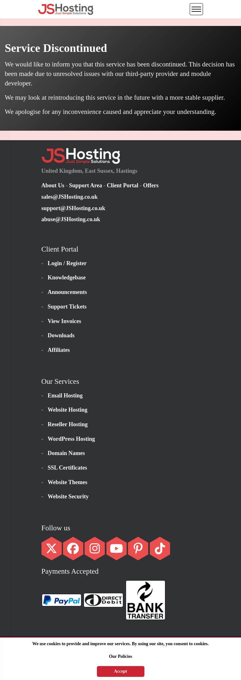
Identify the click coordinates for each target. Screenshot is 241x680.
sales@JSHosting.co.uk (69, 197)
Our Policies (120, 656)
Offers (151, 185)
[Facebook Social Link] (73, 551)
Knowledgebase (67, 277)
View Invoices (64, 321)
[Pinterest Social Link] (138, 551)
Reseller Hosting (68, 424)
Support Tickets (67, 306)
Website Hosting (68, 410)
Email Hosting (65, 395)
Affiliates (59, 350)
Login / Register (67, 263)
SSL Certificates (67, 468)
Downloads (61, 335)
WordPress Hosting (71, 439)
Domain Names (66, 453)
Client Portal (122, 185)
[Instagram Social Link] (95, 551)
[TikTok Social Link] (160, 551)
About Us (53, 185)
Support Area (85, 185)
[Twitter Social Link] (51, 551)
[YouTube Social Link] (116, 551)
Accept (120, 671)
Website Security (68, 496)
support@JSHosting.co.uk (73, 208)
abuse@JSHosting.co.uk (70, 219)
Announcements (67, 292)
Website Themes (67, 482)
